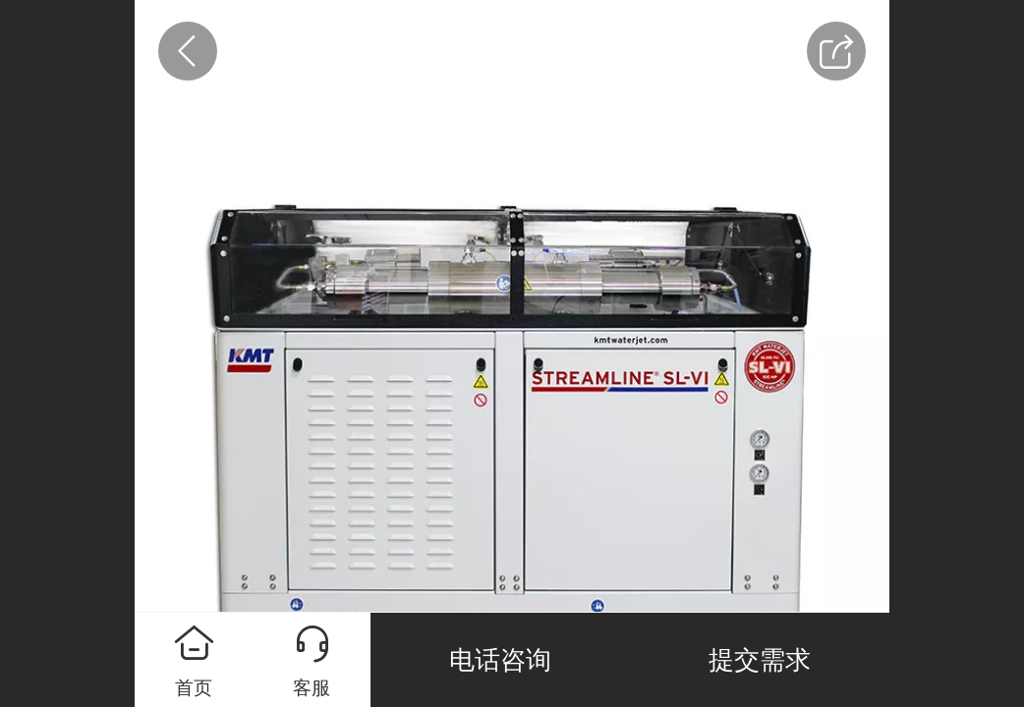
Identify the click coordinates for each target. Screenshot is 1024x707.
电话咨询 (500, 660)
